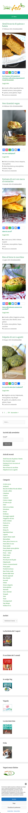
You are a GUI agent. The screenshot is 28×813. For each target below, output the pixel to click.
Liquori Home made (9, 537)
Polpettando (19, 395)
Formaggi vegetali (8, 516)
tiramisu (4, 168)
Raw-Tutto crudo (8, 571)
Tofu (4, 596)
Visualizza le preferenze (14, 807)
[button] (26, 784)
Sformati (5, 589)
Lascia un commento (10, 95)
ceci (10, 400)
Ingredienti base (18, 88)
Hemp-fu (6, 530)
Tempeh (5, 594)
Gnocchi (5, 527)
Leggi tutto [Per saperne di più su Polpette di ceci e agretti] (5, 390)
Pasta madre (7, 546)
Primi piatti (6, 566)
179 (9, 412)
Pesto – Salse (7, 553)
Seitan (5, 583)
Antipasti (6, 486)
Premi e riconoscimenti (10, 564)
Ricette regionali (8, 576)
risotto (6, 324)
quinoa (6, 93)
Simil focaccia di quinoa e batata (13, 25)
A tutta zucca (8, 239)
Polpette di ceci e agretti (12, 337)
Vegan (19, 93)
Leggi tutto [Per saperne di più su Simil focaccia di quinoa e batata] (5, 83)
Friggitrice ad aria (18, 317)
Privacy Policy (17, 811)
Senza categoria (20, 161)
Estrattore (6, 509)
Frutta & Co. (6, 523)
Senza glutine (17, 90)
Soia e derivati (7, 592)
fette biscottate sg (9, 166)
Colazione (6, 493)
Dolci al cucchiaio (9, 161)
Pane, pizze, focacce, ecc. (10, 541)
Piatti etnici (6, 555)
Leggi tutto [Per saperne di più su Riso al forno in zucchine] (5, 312)
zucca (4, 246)
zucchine (5, 326)
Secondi (5, 580)
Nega (14, 803)
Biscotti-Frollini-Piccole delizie (12, 489)
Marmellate (6, 539)
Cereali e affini (8, 88)
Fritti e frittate (16, 239)
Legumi (4, 242)
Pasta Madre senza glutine (11, 548)
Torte (4, 599)
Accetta (14, 799)
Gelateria (5, 525)
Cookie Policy (10, 811)
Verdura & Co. (7, 605)
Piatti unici (5, 319)
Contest (5, 495)
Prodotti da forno (7, 90)
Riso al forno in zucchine (13, 257)
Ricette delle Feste (8, 573)
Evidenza (6, 514)
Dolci (4, 505)
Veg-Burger (14, 397)
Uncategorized (7, 601)
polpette (14, 400)
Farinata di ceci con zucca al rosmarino (13, 180)
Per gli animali (7, 550)
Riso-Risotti (13, 319)
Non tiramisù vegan (11, 103)
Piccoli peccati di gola (9, 560)
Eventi (5, 511)
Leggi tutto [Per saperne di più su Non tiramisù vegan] (5, 157)
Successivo (14, 412)
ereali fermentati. (8, 80)
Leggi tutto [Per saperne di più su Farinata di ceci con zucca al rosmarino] (5, 235)
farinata (6, 244)
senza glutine (13, 93)
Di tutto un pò (7, 502)
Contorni (5, 498)
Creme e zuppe (7, 500)
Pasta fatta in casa (8, 544)
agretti (6, 400)
